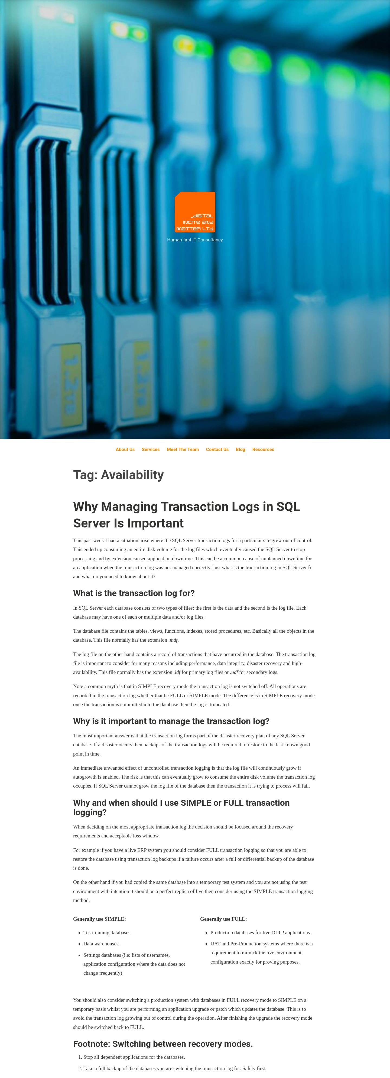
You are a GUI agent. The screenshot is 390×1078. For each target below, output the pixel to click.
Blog (240, 449)
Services (151, 449)
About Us (125, 449)
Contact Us (217, 449)
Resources (263, 449)
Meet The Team (183, 449)
